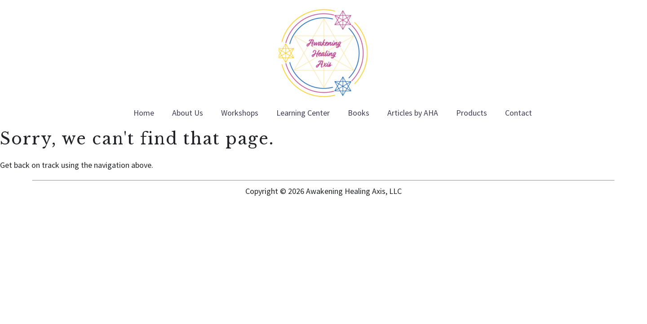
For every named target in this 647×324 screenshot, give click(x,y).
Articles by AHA (412, 113)
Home (143, 113)
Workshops (239, 113)
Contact (518, 113)
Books (358, 113)
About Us (187, 113)
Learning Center (303, 113)
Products (471, 113)
